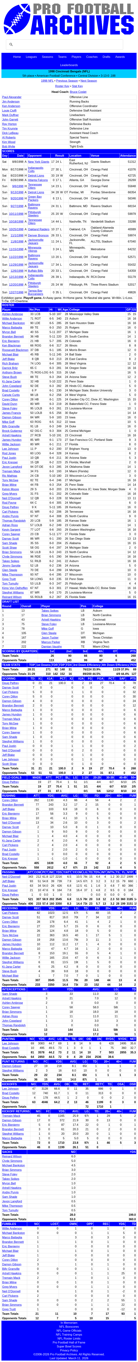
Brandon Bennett (13, 336)
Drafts (106, 56)
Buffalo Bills (35, 270)
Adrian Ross (10, 525)
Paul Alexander (12, 97)
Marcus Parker (51, 642)
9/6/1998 (17, 186)
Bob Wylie (8, 146)
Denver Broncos (38, 235)
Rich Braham (10, 363)
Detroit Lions (36, 175)
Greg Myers (9, 493)
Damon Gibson (11, 417)
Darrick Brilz (10, 368)
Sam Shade (9, 543)
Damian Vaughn (52, 646)
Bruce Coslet (78, 91)
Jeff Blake (8, 359)
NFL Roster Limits (69, 1338)
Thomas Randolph (14, 520)
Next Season (88, 80)
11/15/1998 (16, 249)
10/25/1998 (16, 229)
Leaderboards (69, 65)
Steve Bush (9, 376)
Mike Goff (8, 421)
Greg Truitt (9, 579)
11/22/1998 (16, 256)
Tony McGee (10, 480)
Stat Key (77, 86)
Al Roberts (9, 137)
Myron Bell (9, 332)
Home (17, 56)
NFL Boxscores (69, 1326)
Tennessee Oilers (35, 186)
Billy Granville (11, 426)
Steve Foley (9, 408)
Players (76, 56)
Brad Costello (10, 390)
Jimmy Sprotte (11, 565)
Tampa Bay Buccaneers (35, 292)
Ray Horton (9, 124)
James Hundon (12, 439)
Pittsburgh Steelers (34, 214)
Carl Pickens (10, 511)
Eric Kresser (10, 462)
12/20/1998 (16, 284)
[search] (64, 44)
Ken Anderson (11, 106)
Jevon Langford (12, 466)
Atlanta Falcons (38, 180)
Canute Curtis (11, 394)
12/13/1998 (16, 276)
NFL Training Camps (69, 1334)
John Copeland (12, 385)
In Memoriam (69, 1322)
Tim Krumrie (10, 128)
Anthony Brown (12, 372)
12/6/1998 (17, 270)
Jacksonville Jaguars (35, 241)
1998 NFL (47, 80)
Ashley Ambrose (12, 314)
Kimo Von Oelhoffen (15, 588)
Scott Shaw (9, 547)
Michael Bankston (13, 323)
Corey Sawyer (11, 534)
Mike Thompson (12, 574)
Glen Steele (9, 570)
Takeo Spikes (10, 561)
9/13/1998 (17, 192)
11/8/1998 (17, 241)
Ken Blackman (11, 345)
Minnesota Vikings (34, 249)
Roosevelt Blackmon (15, 350)
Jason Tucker (50, 637)
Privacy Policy (69, 1350)
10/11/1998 (16, 213)
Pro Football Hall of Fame (69, 1342)
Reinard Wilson (12, 597)
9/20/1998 (17, 198)
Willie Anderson (12, 318)
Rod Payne (9, 502)
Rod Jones (9, 453)
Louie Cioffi (9, 110)
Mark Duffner (10, 115)
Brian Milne (9, 484)
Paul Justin (9, 457)
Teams (62, 56)
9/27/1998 (17, 206)
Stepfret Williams (13, 592)
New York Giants (38, 161)
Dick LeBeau (10, 133)
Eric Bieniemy (11, 341)
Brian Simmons (12, 552)
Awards (120, 56)
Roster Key (62, 86)
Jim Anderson (11, 101)
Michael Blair (10, 354)
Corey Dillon (10, 399)
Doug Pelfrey (10, 507)
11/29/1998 (16, 264)
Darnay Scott (10, 538)
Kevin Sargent (11, 529)
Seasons (47, 56)
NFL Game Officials (69, 1330)
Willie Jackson (11, 444)
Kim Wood (8, 142)
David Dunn (9, 403)
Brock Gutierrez (12, 430)
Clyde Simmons (12, 556)
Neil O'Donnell (11, 498)
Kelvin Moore (10, 489)
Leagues (31, 56)
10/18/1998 (16, 221)
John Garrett (10, 119)
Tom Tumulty (10, 583)
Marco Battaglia (12, 327)
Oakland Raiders (38, 229)
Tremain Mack (11, 471)
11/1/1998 (17, 235)
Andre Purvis (10, 516)
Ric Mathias (9, 475)
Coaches (92, 56)
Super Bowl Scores (69, 1346)
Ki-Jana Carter (11, 381)
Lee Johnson (10, 448)
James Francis (11, 412)
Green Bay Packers (35, 198)
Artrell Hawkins (11, 435)
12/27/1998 (16, 292)
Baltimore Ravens (34, 206)
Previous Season (67, 80)
